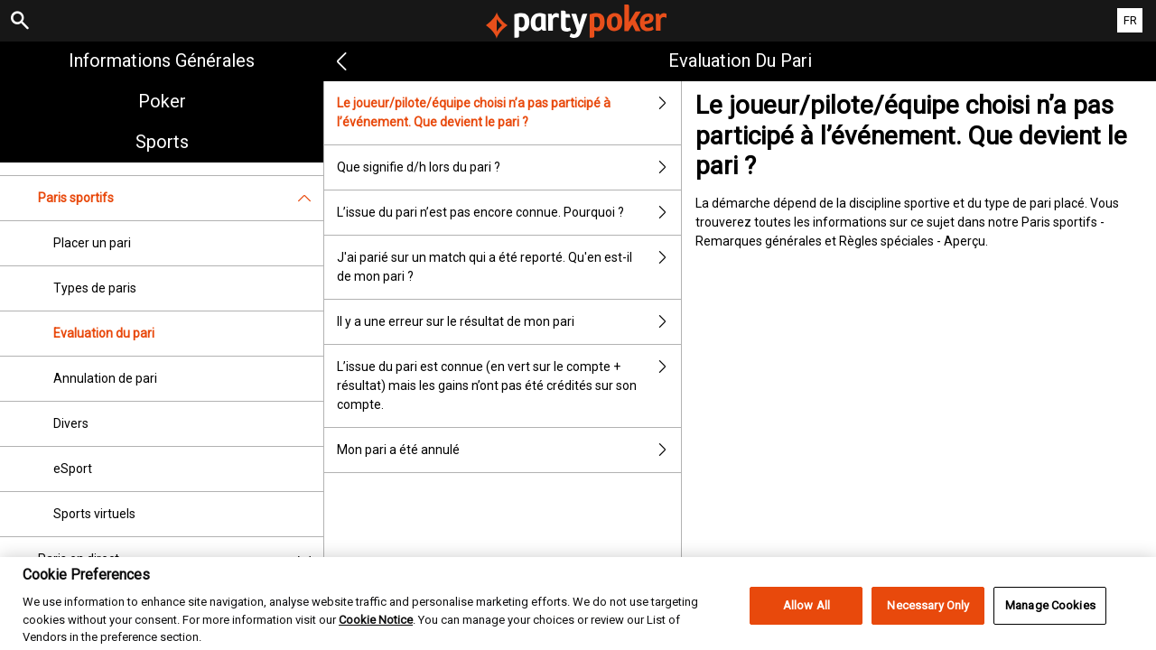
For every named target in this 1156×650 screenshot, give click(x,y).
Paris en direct (180, 559)
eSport (72, 468)
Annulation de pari (105, 378)
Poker (162, 101)
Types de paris (94, 288)
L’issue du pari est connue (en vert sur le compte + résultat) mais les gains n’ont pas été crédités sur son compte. (509, 386)
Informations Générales (162, 60)
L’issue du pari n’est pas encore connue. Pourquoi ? (509, 212)
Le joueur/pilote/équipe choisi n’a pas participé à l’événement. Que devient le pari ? (509, 112)
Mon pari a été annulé (509, 450)
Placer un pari (92, 243)
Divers (71, 423)
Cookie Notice (376, 641)
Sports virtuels (94, 513)
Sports (162, 142)
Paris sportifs (180, 198)
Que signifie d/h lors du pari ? (509, 167)
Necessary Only (928, 628)
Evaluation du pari (103, 333)
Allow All (806, 628)
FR (1130, 20)
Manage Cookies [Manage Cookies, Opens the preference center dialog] (1050, 628)
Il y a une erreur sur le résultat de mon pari (509, 322)
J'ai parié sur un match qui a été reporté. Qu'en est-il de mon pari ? (509, 267)
